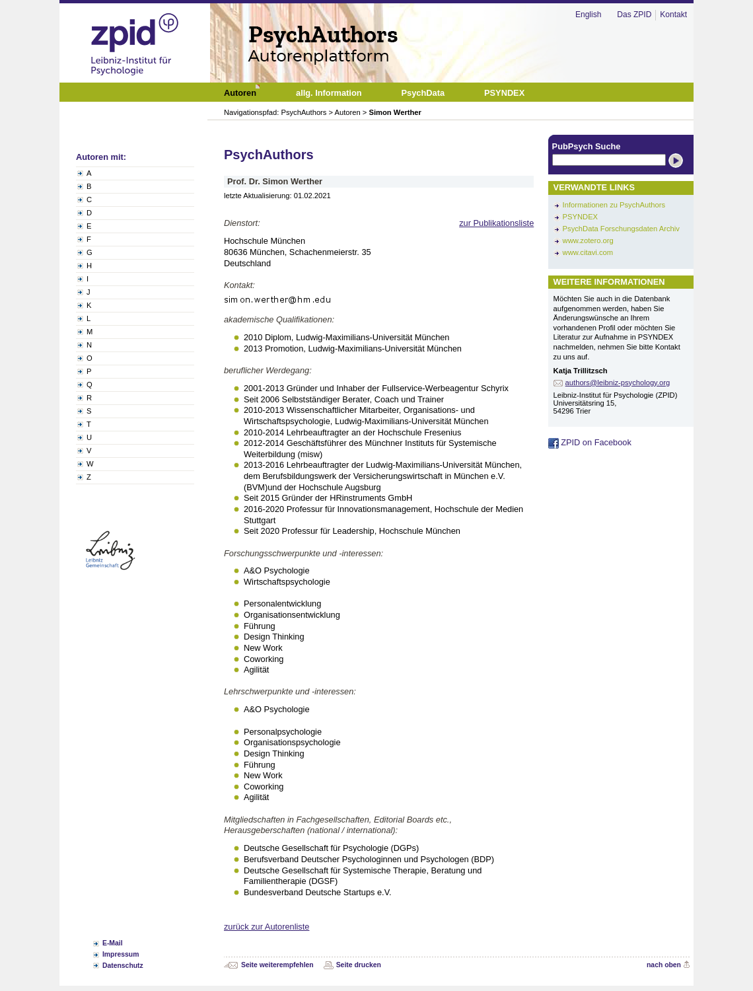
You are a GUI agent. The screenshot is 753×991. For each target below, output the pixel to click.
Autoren (348, 112)
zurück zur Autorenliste (266, 927)
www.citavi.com (588, 252)
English (588, 14)
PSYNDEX (580, 217)
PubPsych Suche (586, 146)
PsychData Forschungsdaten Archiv (621, 229)
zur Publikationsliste (496, 223)
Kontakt (673, 14)
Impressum (120, 954)
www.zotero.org (588, 240)
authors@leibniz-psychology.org (617, 382)
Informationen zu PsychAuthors (614, 205)
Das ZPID (634, 14)
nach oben (664, 965)
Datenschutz (122, 965)
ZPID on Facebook (589, 442)
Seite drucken (358, 965)
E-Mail (112, 943)
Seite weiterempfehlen (277, 965)
